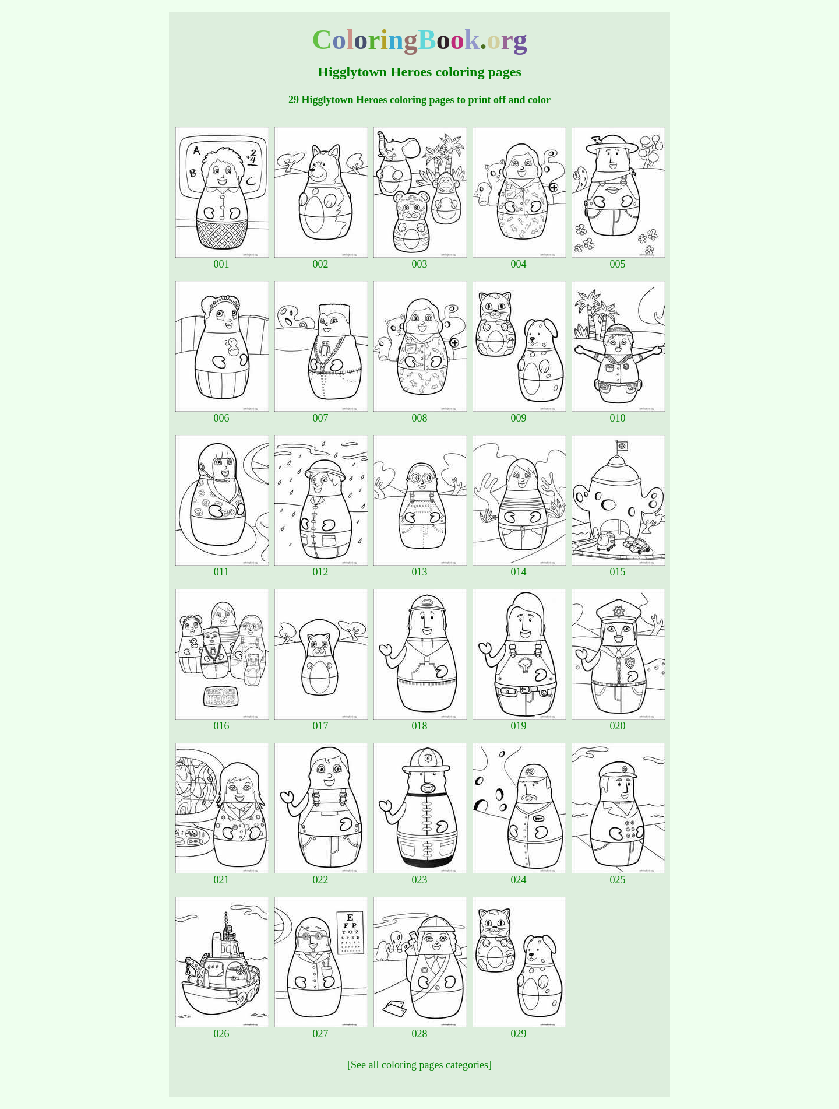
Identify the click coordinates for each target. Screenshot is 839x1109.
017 (321, 721)
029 (519, 1029)
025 (618, 875)
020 (618, 721)
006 (222, 413)
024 (519, 875)
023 (420, 875)
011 (222, 567)
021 (222, 875)
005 (618, 259)
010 (618, 413)
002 (321, 259)
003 (420, 259)
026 (222, 1029)
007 (321, 413)
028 (420, 1029)
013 (420, 567)
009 (519, 413)
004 (519, 259)
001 (222, 259)
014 (519, 567)
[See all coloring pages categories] (419, 1065)
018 (420, 721)
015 (618, 567)
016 (222, 721)
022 (321, 875)
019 (519, 721)
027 (321, 1029)
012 (321, 567)
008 (420, 413)
